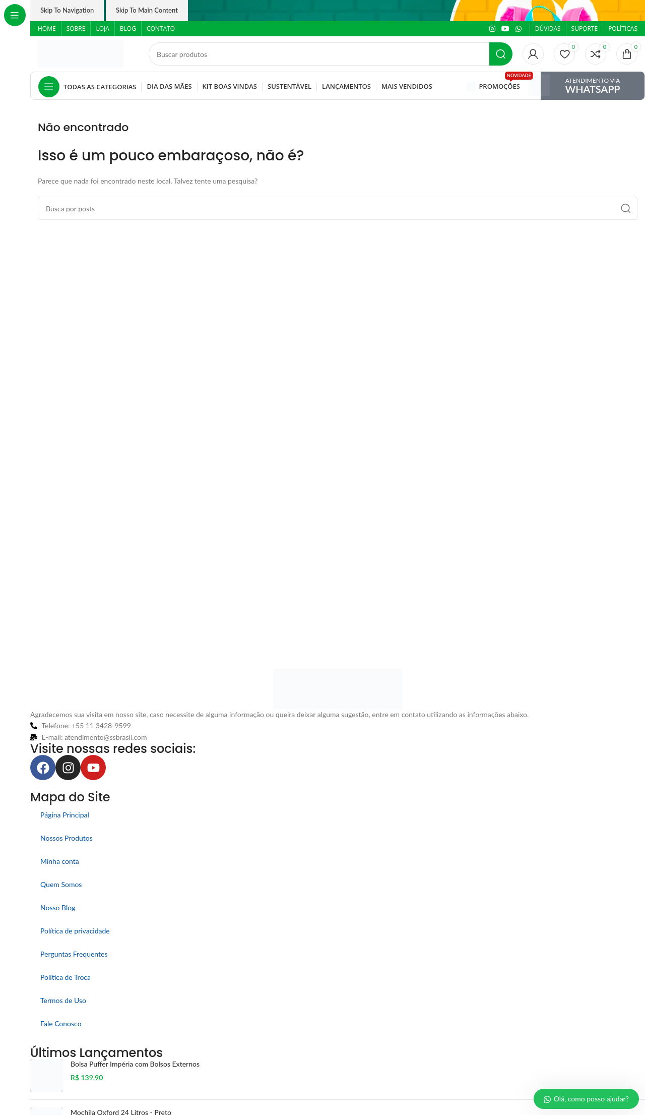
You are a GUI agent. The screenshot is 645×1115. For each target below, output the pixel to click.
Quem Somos (61, 884)
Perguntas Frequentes (74, 954)
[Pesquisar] (330, 54)
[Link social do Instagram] (492, 29)
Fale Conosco (61, 1023)
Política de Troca (65, 977)
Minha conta (59, 861)
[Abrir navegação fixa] (87, 87)
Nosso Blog (57, 907)
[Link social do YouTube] (505, 29)
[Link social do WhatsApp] (518, 29)
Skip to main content (147, 10)
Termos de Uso (63, 1000)
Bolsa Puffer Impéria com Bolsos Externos (135, 1064)
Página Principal (64, 814)
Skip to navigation (67, 10)
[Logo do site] (80, 53)
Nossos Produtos (66, 838)
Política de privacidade (75, 930)
